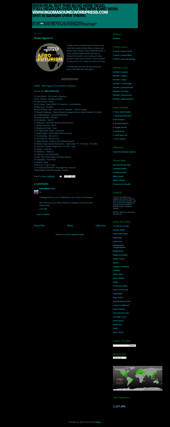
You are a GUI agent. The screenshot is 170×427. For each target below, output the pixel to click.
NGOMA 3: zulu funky (121, 91)
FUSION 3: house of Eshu (122, 51)
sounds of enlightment (121, 305)
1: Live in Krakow (119, 139)
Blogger (98, 422)
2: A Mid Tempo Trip (120, 135)
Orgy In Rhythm (118, 278)
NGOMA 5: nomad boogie (122, 84)
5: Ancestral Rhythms (120, 123)
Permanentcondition (120, 286)
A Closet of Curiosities (121, 226)
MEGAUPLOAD (52, 91)
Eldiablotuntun (118, 251)
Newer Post (39, 225)
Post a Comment (43, 214)
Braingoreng (117, 238)
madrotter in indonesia (121, 267)
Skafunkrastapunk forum (122, 301)
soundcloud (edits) (119, 172)
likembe (116, 263)
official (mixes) (118, 176)
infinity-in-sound (118, 259)
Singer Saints (118, 297)
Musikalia (116, 270)
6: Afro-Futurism (119, 120)
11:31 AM (43, 209)
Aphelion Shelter (119, 230)
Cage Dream (117, 241)
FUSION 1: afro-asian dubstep (124, 59)
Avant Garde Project (120, 234)
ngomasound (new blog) (122, 165)
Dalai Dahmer (45, 189)
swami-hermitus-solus (121, 313)
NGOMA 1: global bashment (123, 99)
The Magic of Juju (119, 317)
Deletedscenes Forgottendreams (119, 246)
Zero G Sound (118, 332)
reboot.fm (71, 86)
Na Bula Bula (118, 274)
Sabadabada (117, 294)
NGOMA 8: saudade (120, 72)
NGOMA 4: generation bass (123, 87)
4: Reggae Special (119, 127)
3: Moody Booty (118, 131)
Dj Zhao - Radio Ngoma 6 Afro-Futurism (49, 86)
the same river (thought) (121, 184)
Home (70, 225)
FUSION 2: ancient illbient (122, 55)
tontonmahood (118, 321)
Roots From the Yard (120, 290)
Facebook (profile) (119, 169)
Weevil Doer (117, 325)
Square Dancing (119, 309)
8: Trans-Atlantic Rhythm (122, 112)
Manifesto (116, 38)
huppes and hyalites (120, 255)
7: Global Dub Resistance (122, 116)
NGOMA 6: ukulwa (119, 80)
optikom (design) (119, 180)
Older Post (100, 225)
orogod (115, 282)
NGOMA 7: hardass (120, 76)
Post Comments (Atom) (75, 234)
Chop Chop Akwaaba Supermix (124, 152)
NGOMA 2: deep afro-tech (122, 95)
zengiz (115, 328)
